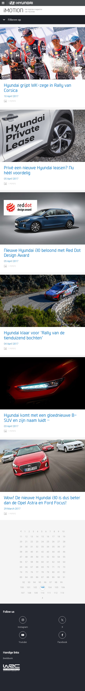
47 (21, 557)
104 (50, 587)
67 (32, 567)
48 (26, 557)
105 (56, 587)
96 (45, 582)
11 (21, 536)
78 (42, 572)
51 (42, 557)
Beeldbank (8, 658)
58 (32, 562)
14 (37, 536)
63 (58, 562)
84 (26, 577)
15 (42, 536)
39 (26, 552)
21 (26, 541)
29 (21, 547)
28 (64, 541)
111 (49, 593)
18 (58, 536)
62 (53, 562)
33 (42, 547)
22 (32, 541)
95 (40, 582)
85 (32, 577)
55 (64, 557)
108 (29, 593)
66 (26, 567)
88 (48, 577)
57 (26, 562)
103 (42, 587)
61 (48, 562)
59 (37, 562)
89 (53, 577)
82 (64, 572)
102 (35, 587)
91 (64, 577)
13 (32, 536)
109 (36, 593)
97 (50, 582)
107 (23, 593)
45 (58, 552)
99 (61, 582)
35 (53, 547)
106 (63, 587)
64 (64, 562)
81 (58, 572)
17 (53, 536)
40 (32, 552)
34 (48, 547)
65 (21, 567)
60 (42, 562)
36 (58, 547)
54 (58, 557)
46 (64, 552)
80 (53, 572)
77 (37, 572)
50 (37, 557)
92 (23, 582)
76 (32, 572)
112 (55, 593)
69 (42, 567)
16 (48, 536)
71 (53, 567)
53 (53, 557)
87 (42, 577)
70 (48, 567)
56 (21, 562)
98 (56, 582)
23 (37, 541)
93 (29, 582)
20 (21, 541)
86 (37, 577)
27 (58, 541)
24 (42, 541)
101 (28, 587)
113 (62, 593)
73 (64, 567)
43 (48, 552)
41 (37, 552)
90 (58, 577)
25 (48, 541)
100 (22, 587)
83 (21, 577)
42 (42, 552)
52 (48, 557)
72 (58, 567)
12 (26, 536)
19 (64, 536)
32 (37, 547)
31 (32, 547)
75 (26, 572)
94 (34, 582)
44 (53, 552)
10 (63, 531)
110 (42, 593)
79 (48, 572)
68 (37, 567)
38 (21, 552)
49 (32, 557)
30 (26, 547)
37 (64, 547)
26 (53, 541)
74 (21, 572)
